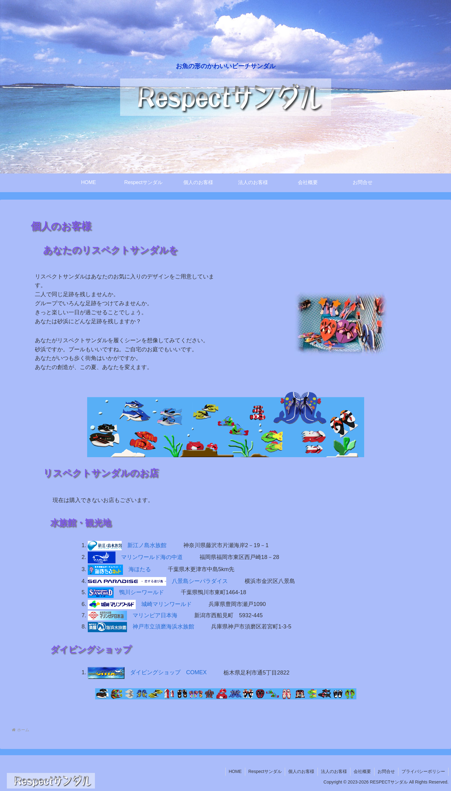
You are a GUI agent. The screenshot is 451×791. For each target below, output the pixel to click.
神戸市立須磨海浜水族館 (141, 626)
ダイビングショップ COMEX (147, 672)
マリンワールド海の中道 (135, 557)
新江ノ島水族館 (127, 545)
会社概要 (362, 771)
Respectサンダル (265, 771)
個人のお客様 (301, 771)
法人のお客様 (334, 771)
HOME (235, 771)
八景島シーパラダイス (158, 581)
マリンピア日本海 (132, 615)
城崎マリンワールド (140, 604)
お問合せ (386, 771)
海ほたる (119, 569)
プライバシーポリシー (423, 771)
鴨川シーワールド (126, 592)
